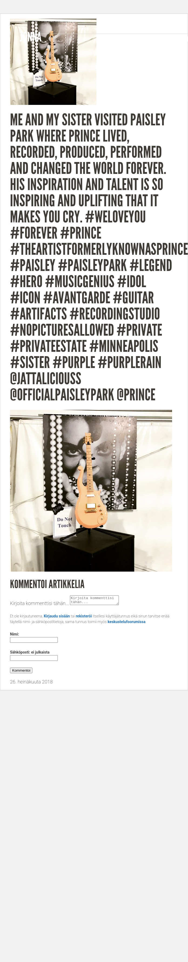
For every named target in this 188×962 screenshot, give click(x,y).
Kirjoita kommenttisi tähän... (39, 605)
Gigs (162, 39)
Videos (141, 39)
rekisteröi (84, 618)
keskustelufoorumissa (127, 623)
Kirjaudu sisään (57, 618)
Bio (100, 39)
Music (118, 39)
